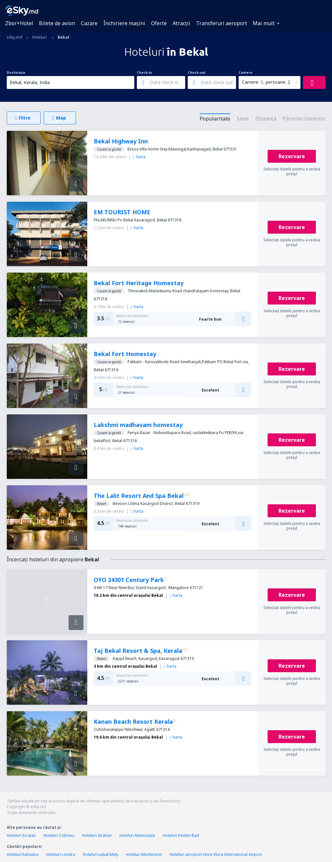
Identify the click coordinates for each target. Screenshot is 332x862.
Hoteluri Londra (60, 854)
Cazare (89, 23)
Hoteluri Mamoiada (137, 835)
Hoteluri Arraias (21, 835)
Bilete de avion (57, 23)
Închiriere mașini (124, 23)
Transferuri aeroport (221, 23)
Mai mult (264, 23)
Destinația (16, 72)
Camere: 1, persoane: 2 (266, 82)
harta (139, 157)
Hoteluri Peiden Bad (181, 835)
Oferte (159, 23)
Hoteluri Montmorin (144, 854)
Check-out (197, 72)
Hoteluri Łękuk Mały (100, 854)
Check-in (144, 72)
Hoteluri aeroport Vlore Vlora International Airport (216, 854)
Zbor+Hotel (19, 23)
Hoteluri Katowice (23, 854)
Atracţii (181, 23)
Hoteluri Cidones (58, 835)
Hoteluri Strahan (97, 835)
